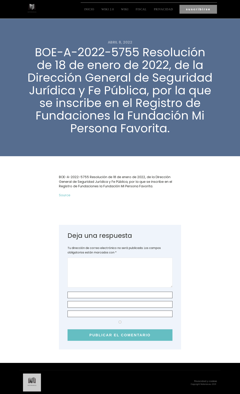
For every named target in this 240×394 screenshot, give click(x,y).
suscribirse (198, 9)
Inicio (89, 9)
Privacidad (163, 9)
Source (64, 194)
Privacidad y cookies (205, 380)
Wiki (124, 9)
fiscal (141, 9)
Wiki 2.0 (107, 9)
